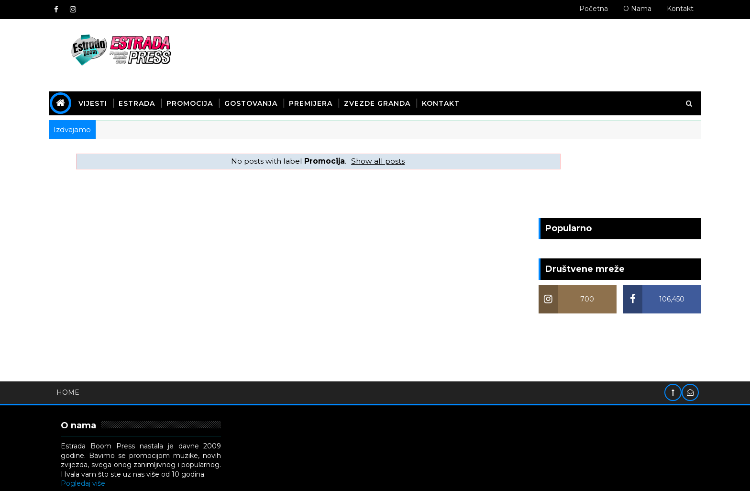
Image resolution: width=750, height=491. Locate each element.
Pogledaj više (129, 404)
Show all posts (345, 150)
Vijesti (139, 93)
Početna (547, 8)
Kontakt (633, 8)
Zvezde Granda (423, 93)
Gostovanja (297, 93)
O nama (591, 8)
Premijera (357, 93)
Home (114, 313)
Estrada (183, 93)
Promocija (236, 93)
